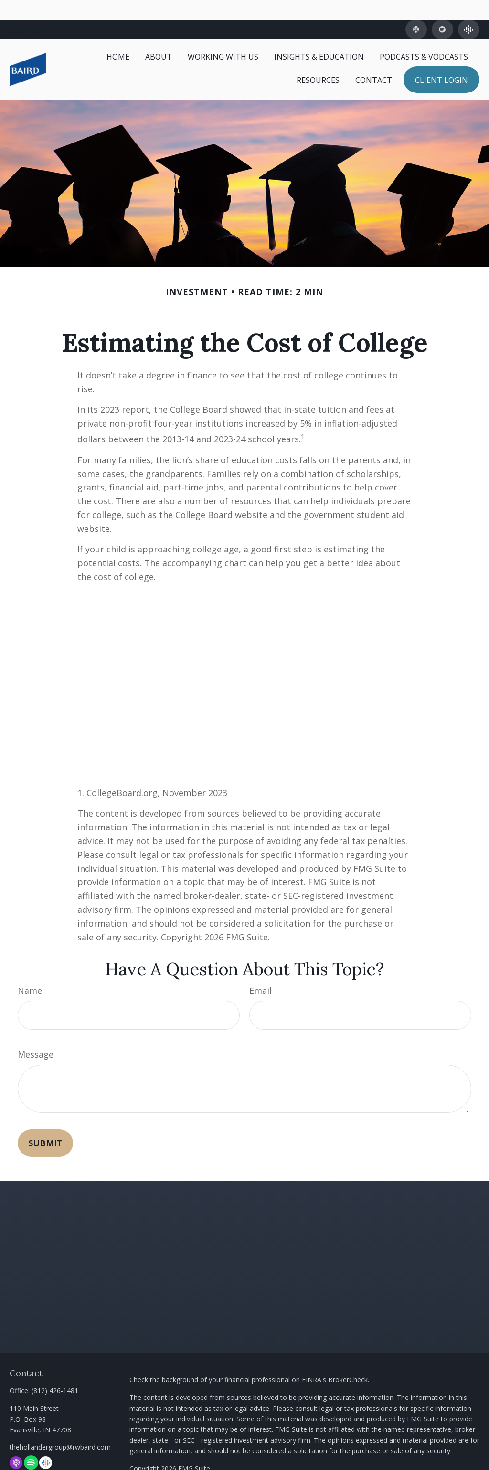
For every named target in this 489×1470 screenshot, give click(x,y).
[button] (118, 36)
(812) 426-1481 (39, 9)
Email (260, 970)
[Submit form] (45, 1123)
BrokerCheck (348, 1359)
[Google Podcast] (468, 9)
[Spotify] (442, 9)
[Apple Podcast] (416, 9)
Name (30, 970)
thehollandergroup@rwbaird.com (60, 1426)
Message (35, 1034)
